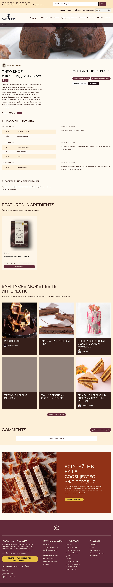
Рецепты (56, 18)
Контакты (108, 18)
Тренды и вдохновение (69, 18)
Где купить (46, 564)
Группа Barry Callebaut (50, 556)
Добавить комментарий (100, 430)
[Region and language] (76, 4)
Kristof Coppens (14, 65)
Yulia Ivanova (86, 351)
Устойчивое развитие (50, 550)
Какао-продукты (71, 547)
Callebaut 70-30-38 (23, 131)
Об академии (94, 556)
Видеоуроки (93, 544)
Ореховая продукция (73, 550)
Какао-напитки (71, 569)
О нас (45, 553)
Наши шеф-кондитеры (97, 553)
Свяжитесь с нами (49, 558)
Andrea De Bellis (13, 345)
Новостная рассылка (50, 561)
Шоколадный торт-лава (82, 78)
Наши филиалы (95, 550)
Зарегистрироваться (74, 499)
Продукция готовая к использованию (73, 565)
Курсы (92, 547)
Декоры (68, 558)
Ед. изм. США (93, 83)
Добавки (69, 556)
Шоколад (69, 544)
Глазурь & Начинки (72, 553)
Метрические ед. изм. (80, 83)
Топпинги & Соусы (72, 561)
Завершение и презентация (101, 78)
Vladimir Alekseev (87, 405)
